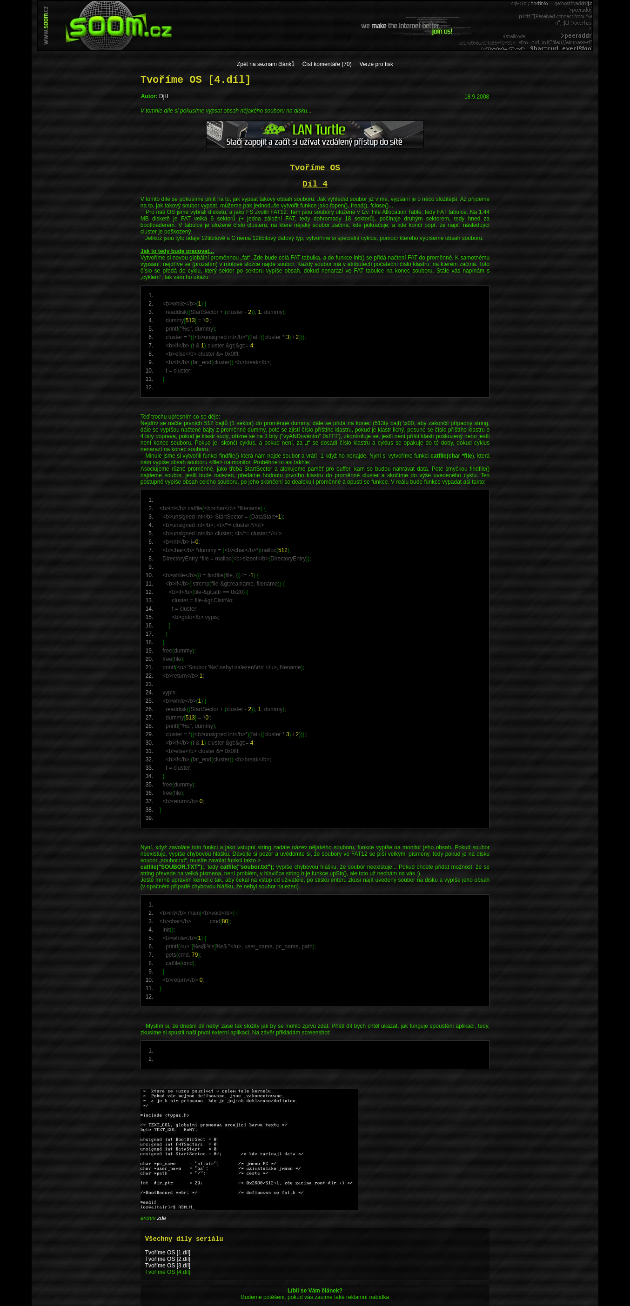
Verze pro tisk (376, 64)
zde (161, 1218)
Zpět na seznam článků (266, 64)
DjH (163, 96)
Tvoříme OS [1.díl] (167, 1252)
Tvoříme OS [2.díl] (167, 1259)
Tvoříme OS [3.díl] (167, 1265)
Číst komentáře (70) (327, 64)
